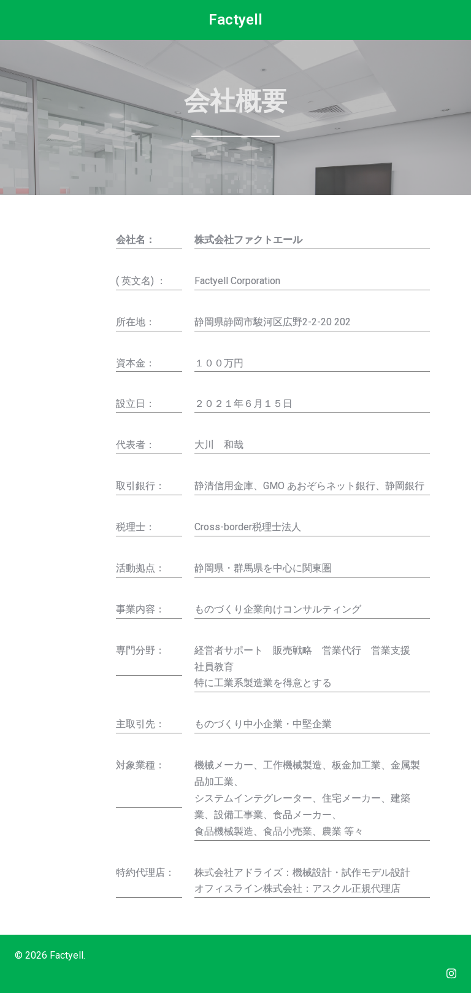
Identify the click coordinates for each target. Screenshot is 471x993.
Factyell (235, 19)
